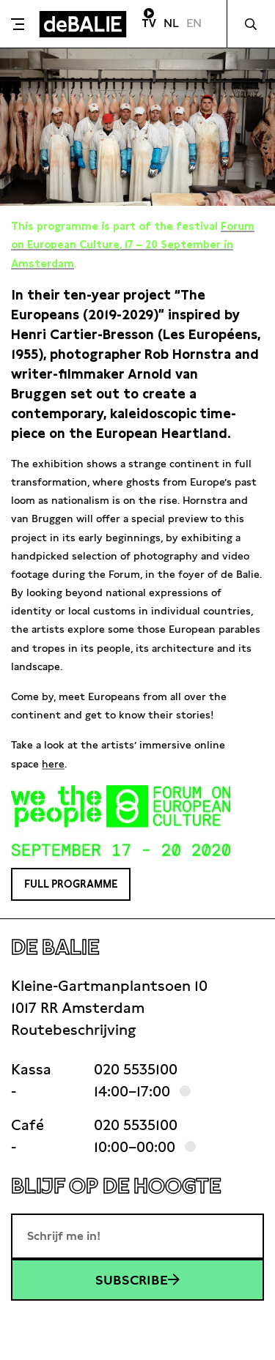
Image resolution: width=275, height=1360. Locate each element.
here (53, 764)
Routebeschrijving (73, 1029)
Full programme (70, 884)
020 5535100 (135, 1069)
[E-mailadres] (137, 1236)
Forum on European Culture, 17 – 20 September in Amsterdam (132, 244)
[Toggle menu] (17, 24)
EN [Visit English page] (194, 23)
